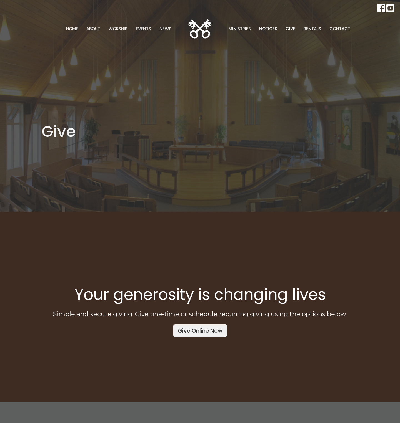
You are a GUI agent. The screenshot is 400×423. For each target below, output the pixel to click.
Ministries (240, 29)
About (93, 29)
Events (143, 29)
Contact (339, 29)
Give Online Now (200, 331)
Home (72, 29)
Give (290, 29)
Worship (118, 29)
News (165, 29)
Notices (268, 29)
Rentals (312, 29)
